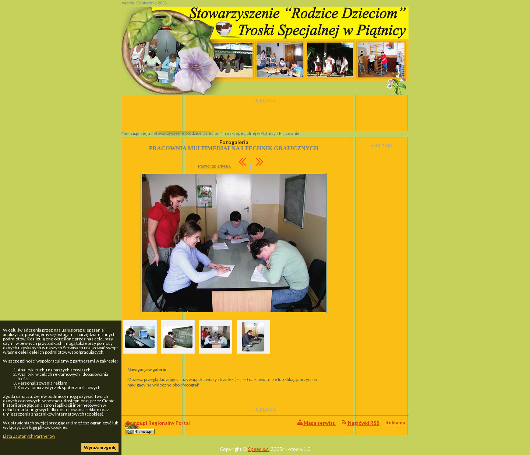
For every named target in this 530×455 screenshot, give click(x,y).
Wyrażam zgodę (100, 447)
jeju (146, 133)
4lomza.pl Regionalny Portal (157, 427)
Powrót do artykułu (215, 166)
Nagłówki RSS (360, 423)
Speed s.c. (258, 449)
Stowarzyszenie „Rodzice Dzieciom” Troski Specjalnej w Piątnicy (214, 133)
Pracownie (289, 133)
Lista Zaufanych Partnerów (29, 436)
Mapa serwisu (316, 423)
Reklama (395, 423)
